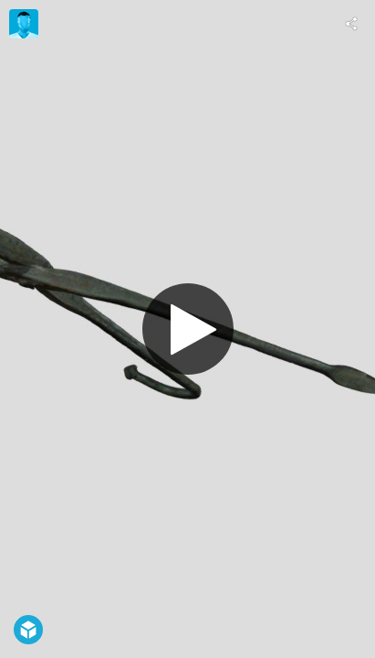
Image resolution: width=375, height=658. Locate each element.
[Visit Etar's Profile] (23, 23)
